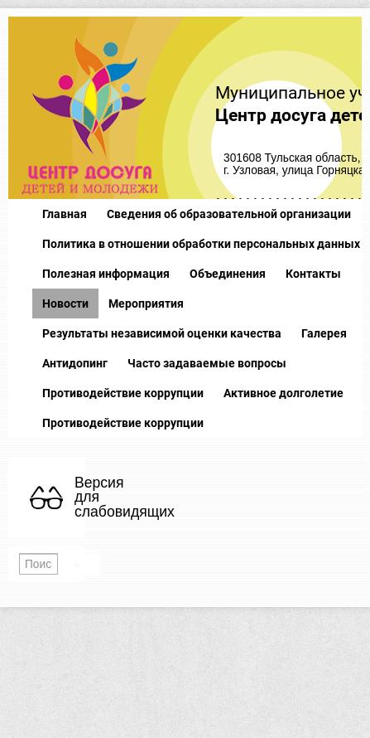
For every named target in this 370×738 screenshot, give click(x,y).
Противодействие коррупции (123, 393)
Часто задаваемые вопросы (206, 363)
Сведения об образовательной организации (229, 214)
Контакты (313, 273)
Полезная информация (106, 273)
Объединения (228, 273)
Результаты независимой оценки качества (161, 333)
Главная (64, 214)
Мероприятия (146, 303)
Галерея (324, 333)
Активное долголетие (283, 393)
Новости (65, 303)
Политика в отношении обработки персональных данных (201, 243)
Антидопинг (75, 363)
